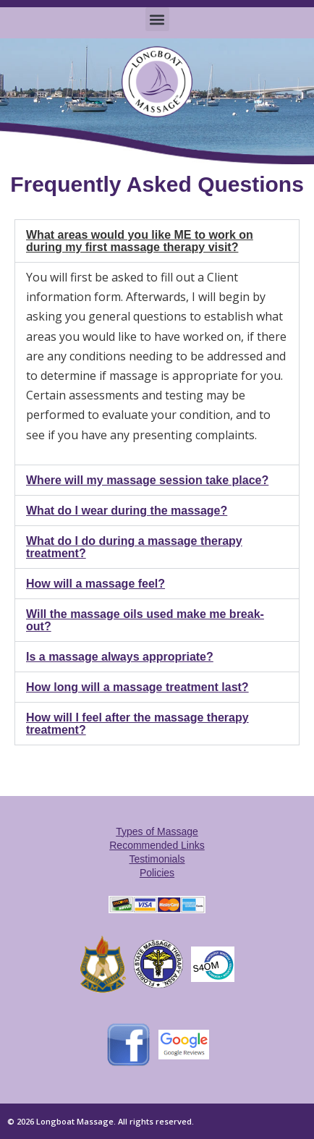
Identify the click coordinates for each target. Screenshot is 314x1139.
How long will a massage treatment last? (137, 687)
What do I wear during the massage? (126, 510)
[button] (157, 19)
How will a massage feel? (95, 583)
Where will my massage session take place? (147, 480)
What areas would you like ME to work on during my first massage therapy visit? (139, 241)
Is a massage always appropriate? (119, 657)
